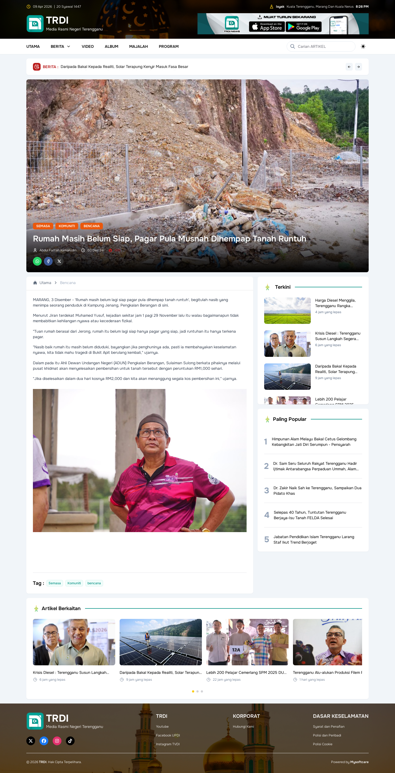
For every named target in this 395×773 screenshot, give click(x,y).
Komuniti (67, 226)
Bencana (92, 226)
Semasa (43, 226)
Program (169, 46)
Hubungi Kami (243, 726)
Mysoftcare (359, 762)
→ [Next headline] (358, 66)
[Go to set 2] (197, 691)
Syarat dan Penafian (329, 726)
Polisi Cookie (322, 744)
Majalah (138, 46)
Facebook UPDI (168, 735)
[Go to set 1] (193, 691)
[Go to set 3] (202, 691)
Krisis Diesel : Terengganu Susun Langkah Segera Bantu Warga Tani (120, 66)
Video (88, 46)
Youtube (162, 726)
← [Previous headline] (349, 66)
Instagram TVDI (168, 744)
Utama (33, 46)
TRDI (42, 762)
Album (111, 46)
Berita (61, 46)
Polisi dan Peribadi (327, 735)
